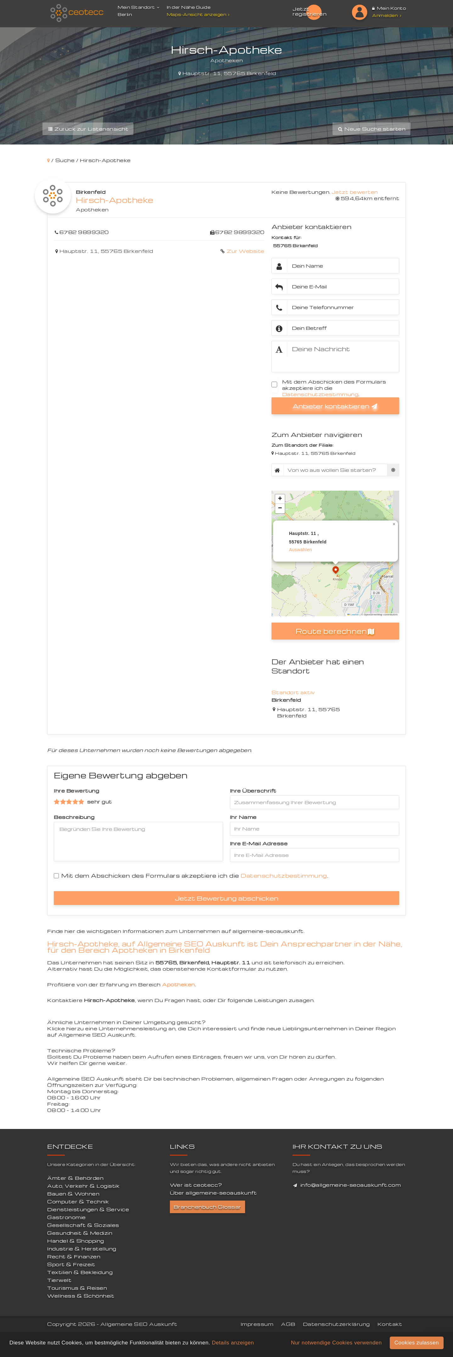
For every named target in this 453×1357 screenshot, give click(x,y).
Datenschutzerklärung (336, 1324)
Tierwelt (59, 1280)
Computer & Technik (78, 1201)
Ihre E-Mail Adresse (259, 843)
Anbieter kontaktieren (335, 406)
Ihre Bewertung (76, 790)
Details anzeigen (233, 1343)
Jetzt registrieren (310, 11)
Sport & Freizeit (71, 1264)
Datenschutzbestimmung (320, 394)
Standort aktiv (293, 692)
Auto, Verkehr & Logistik (83, 1186)
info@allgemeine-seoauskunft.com (350, 1185)
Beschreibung (74, 817)
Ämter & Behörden (75, 1178)
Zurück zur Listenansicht (88, 129)
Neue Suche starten (371, 129)
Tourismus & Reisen (77, 1288)
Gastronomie (66, 1217)
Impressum (257, 1324)
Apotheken (92, 209)
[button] (336, 571)
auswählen (300, 549)
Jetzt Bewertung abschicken (226, 898)
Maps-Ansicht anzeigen (199, 14)
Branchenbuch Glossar (207, 1207)
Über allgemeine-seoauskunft (213, 1193)
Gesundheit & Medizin (79, 1233)
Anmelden (386, 15)
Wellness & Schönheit (80, 1296)
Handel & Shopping (75, 1241)
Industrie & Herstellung (81, 1248)
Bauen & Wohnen (73, 1194)
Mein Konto (389, 8)
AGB (288, 1324)
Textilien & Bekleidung (80, 1272)
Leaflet (353, 614)
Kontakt (390, 1324)
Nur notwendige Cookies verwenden (336, 1343)
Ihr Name (243, 817)
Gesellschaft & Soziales (83, 1225)
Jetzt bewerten (355, 192)
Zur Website (245, 251)
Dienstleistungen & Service (88, 1209)
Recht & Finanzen (73, 1256)
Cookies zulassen (416, 1343)
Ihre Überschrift (253, 790)
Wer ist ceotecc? (196, 1185)
